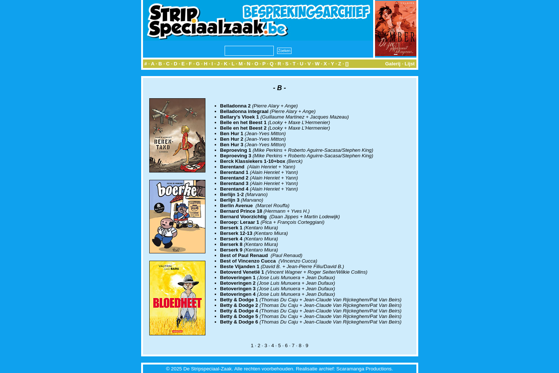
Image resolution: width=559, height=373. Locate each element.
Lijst (410, 63)
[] (347, 63)
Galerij (392, 63)
